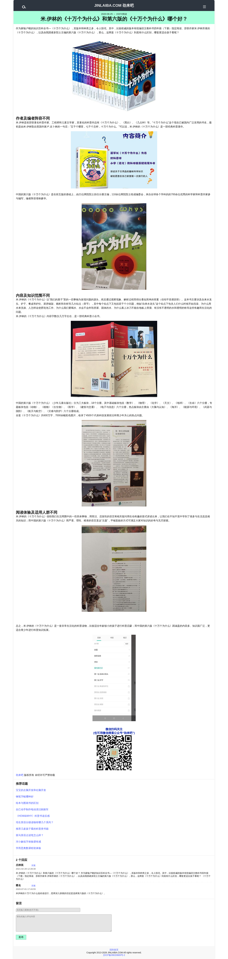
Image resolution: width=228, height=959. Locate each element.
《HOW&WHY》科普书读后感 (33, 816)
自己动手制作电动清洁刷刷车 (32, 809)
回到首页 (114, 949)
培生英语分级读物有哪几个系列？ (35, 822)
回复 (34, 865)
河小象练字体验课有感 (28, 841)
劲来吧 (19, 775)
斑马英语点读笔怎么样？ (29, 835)
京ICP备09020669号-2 (114, 955)
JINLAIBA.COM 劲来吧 (114, 5)
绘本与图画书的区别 (27, 803)
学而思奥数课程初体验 (28, 848)
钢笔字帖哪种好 (24, 796)
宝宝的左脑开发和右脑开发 (31, 790)
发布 (21, 937)
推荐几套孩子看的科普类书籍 (32, 828)
